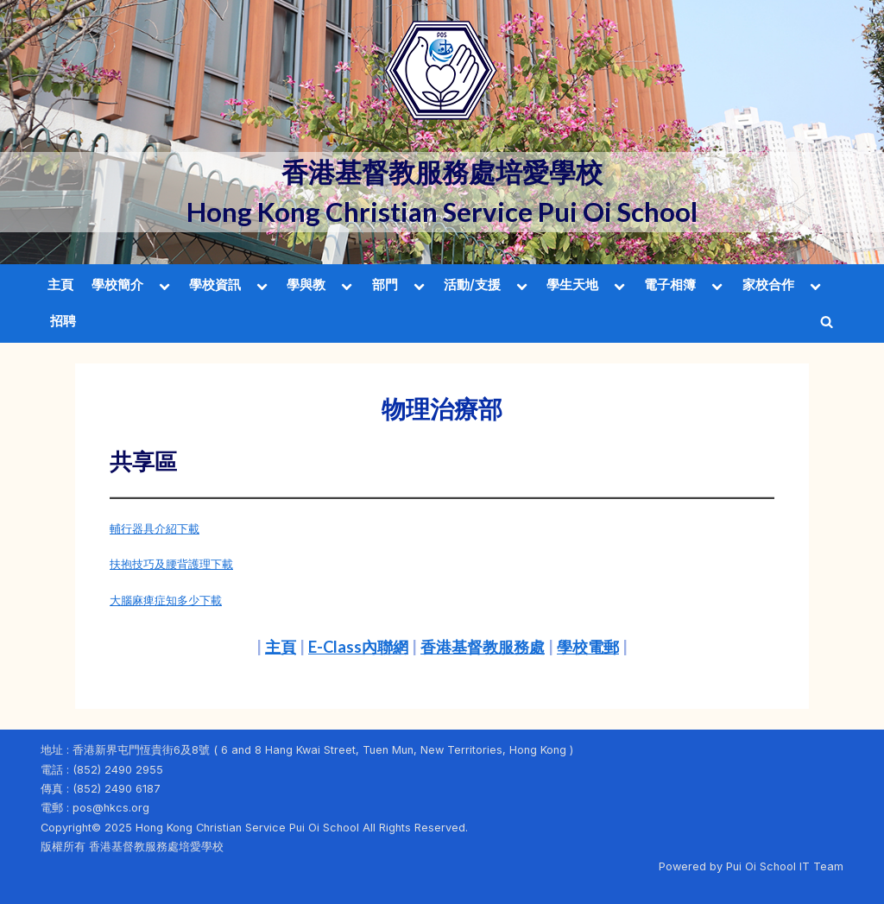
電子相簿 (670, 284)
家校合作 (768, 284)
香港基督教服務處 (482, 646)
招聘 (63, 321)
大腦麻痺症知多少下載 (166, 600)
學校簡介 (117, 284)
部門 (385, 284)
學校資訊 (215, 284)
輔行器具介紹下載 (154, 528)
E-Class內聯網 (358, 646)
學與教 (306, 284)
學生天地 (572, 284)
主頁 (60, 284)
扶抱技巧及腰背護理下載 (171, 564)
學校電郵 (588, 646)
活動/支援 (472, 284)
